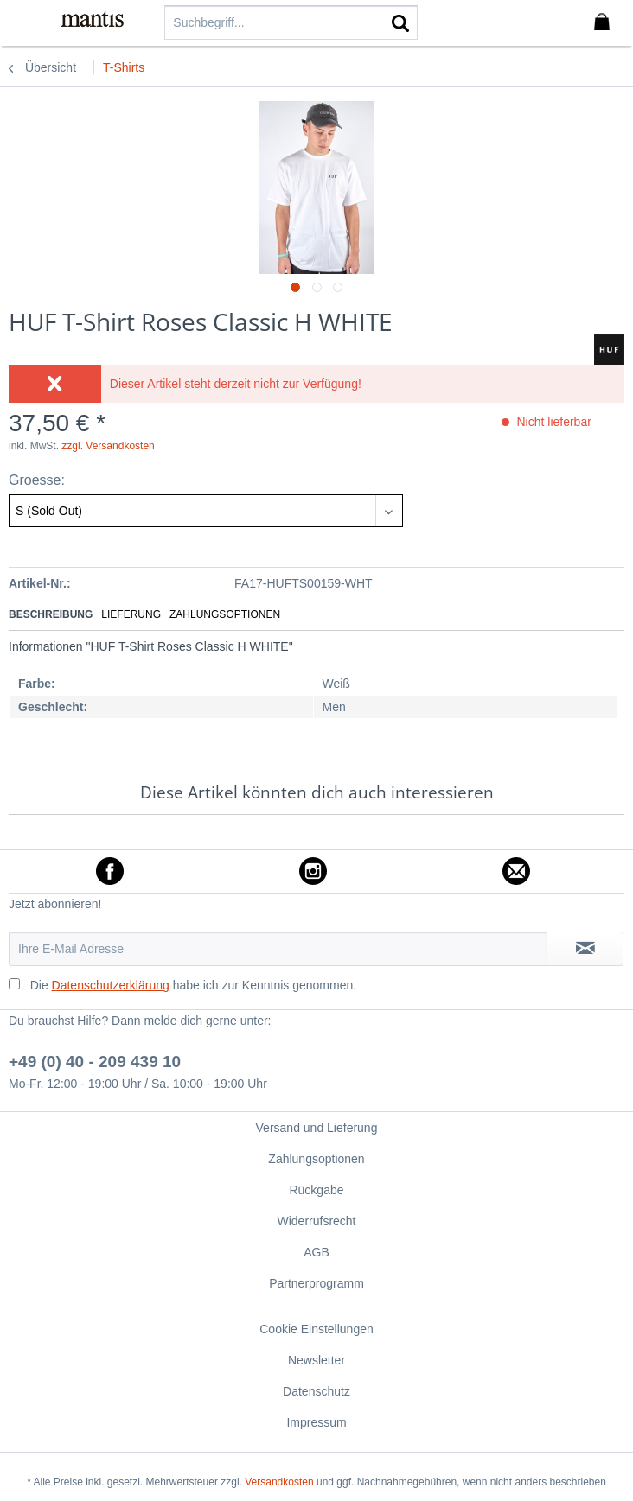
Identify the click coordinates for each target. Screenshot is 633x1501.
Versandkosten (279, 1482)
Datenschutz (316, 1391)
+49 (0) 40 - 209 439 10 (95, 1062)
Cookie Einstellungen (316, 1329)
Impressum (316, 1422)
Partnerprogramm (316, 1283)
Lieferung (131, 614)
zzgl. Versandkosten (107, 446)
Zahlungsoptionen (224, 614)
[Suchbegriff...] (291, 22)
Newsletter (316, 1360)
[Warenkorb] (605, 22)
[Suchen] (400, 22)
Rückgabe (316, 1190)
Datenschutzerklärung (110, 985)
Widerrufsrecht (316, 1221)
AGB (316, 1252)
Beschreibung (51, 614)
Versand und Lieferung (317, 1128)
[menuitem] (25, 21)
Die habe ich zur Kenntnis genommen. (193, 985)
